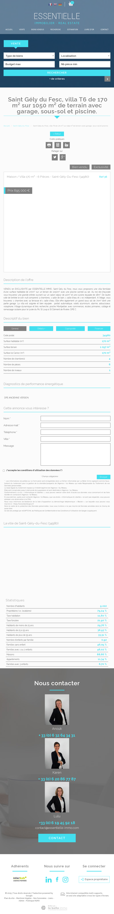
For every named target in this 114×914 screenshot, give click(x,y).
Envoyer (103, 477)
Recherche (55, 30)
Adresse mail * (11, 425)
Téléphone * (10, 432)
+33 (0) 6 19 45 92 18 (57, 823)
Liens (50, 898)
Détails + (41, 328)
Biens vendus (37, 30)
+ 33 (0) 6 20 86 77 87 (57, 779)
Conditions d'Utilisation (70, 511)
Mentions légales (24, 898)
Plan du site (9, 898)
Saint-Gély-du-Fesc (21, 126)
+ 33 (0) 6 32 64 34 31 (57, 735)
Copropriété (70, 328)
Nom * (7, 418)
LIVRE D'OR (89, 30)
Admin (21, 901)
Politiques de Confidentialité (45, 511)
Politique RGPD (33, 901)
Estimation (72, 30)
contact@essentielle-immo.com (57, 828)
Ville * (7, 438)
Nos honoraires (39, 898)
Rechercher (57, 72)
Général (15, 328)
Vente (22, 30)
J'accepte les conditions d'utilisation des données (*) (34, 470)
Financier (99, 328)
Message (9, 445)
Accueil (9, 30)
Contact (105, 30)
